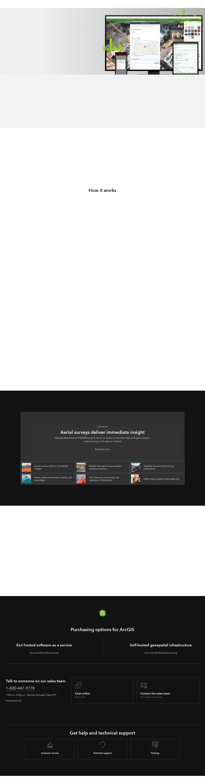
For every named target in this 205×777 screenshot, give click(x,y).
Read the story (102, 449)
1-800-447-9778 (23, 688)
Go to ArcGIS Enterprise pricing (161, 652)
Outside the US (13, 701)
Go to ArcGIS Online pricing (44, 652)
